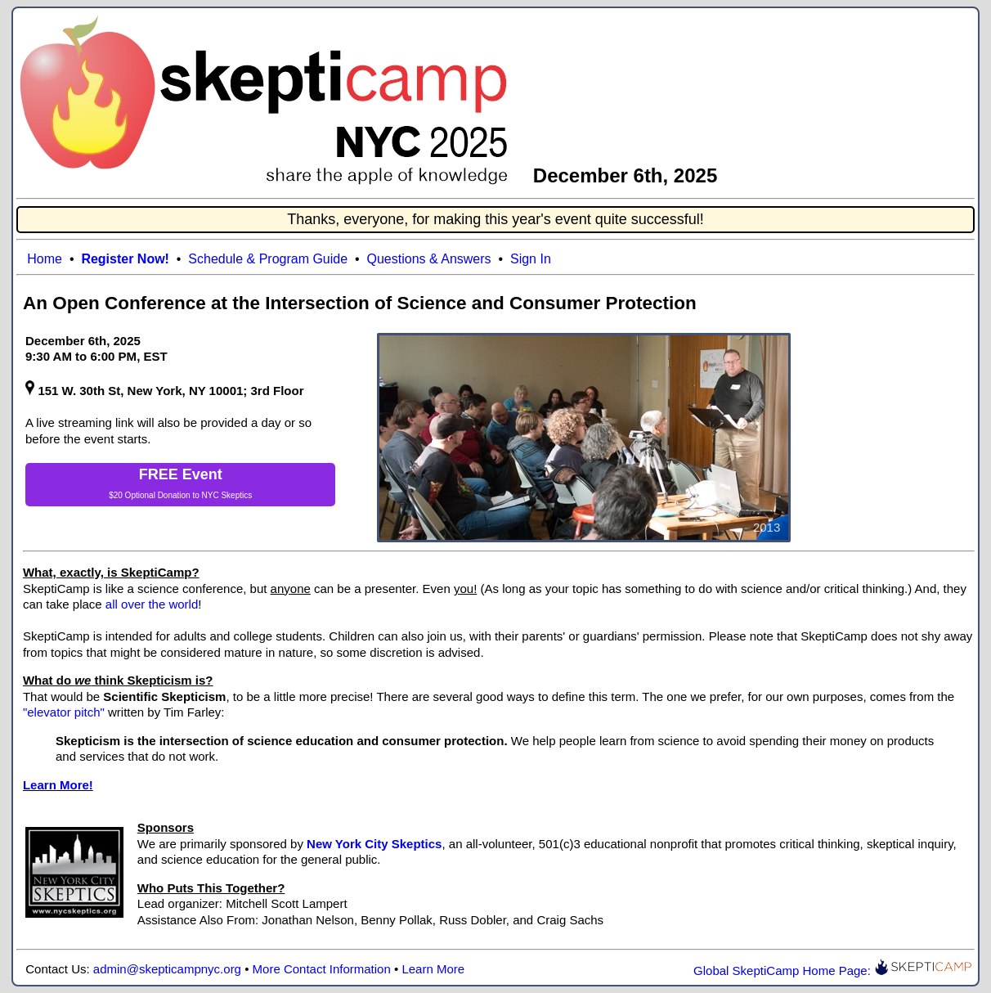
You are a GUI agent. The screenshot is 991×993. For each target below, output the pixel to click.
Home (44, 259)
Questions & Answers (429, 259)
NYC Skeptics (227, 495)
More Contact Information (322, 969)
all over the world (151, 604)
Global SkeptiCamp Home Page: (832, 970)
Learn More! (58, 785)
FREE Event (180, 474)
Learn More (432, 969)
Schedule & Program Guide (268, 259)
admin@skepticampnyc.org (167, 969)
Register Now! (125, 259)
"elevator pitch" (64, 712)
